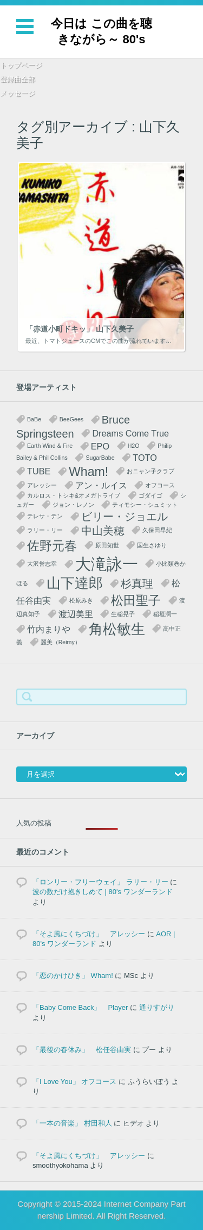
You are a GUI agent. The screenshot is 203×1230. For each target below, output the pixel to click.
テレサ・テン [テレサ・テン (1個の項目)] (45, 516)
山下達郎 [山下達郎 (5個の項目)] (75, 583)
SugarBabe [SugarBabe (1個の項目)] (100, 457)
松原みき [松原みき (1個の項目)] (81, 600)
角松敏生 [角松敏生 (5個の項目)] (117, 629)
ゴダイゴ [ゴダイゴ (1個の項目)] (150, 495)
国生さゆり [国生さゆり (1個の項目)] (152, 545)
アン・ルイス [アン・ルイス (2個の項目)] (101, 485)
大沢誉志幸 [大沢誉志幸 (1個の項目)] (42, 563)
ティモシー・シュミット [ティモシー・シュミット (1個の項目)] (145, 504)
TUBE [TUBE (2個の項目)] (38, 471)
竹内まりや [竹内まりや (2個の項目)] (48, 629)
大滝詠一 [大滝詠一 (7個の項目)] (106, 564)
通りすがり (156, 1007)
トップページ (21, 65)
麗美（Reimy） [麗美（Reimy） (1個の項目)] (61, 642)
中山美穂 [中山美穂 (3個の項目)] (103, 531)
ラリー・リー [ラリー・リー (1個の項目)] (45, 530)
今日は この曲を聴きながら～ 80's (101, 31)
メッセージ (17, 93)
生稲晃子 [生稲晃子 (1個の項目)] (123, 614)
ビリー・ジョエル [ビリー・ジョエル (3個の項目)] (124, 517)
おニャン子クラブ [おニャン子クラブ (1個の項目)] (150, 471)
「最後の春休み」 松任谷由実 (81, 1050)
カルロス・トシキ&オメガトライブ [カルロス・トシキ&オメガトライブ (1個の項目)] (73, 495)
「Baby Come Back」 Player (80, 1007)
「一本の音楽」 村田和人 (72, 1123)
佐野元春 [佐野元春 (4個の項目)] (52, 546)
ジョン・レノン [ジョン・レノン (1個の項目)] (73, 504)
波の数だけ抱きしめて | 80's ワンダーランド (102, 892)
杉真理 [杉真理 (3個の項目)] (137, 584)
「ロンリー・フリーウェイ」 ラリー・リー (100, 882)
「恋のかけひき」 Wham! (72, 975)
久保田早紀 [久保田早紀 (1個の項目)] (157, 530)
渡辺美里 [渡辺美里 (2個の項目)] (75, 614)
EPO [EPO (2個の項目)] (100, 446)
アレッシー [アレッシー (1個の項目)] (42, 485)
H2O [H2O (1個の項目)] (134, 445)
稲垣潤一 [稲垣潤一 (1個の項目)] (165, 614)
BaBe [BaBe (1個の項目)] (34, 419)
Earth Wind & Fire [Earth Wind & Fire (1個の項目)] (50, 445)
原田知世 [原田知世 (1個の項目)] (107, 545)
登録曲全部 (17, 79)
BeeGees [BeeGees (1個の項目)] (71, 419)
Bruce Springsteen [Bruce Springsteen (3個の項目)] (73, 427)
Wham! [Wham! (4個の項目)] (88, 472)
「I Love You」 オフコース (74, 1081)
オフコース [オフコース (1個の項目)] (160, 485)
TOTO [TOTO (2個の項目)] (145, 457)
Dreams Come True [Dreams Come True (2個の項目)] (130, 433)
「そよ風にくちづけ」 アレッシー (88, 934)
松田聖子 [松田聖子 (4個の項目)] (136, 600)
